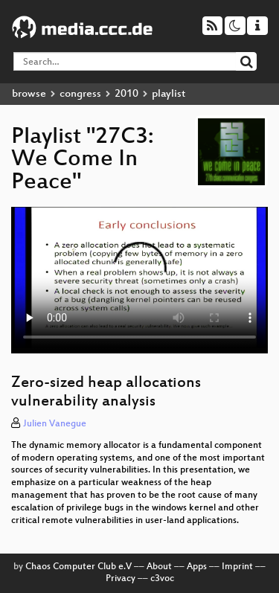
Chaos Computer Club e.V (78, 567)
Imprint (237, 567)
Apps (197, 567)
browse (29, 94)
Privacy (120, 579)
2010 (126, 94)
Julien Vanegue (54, 424)
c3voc (162, 579)
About (159, 567)
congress (80, 94)
